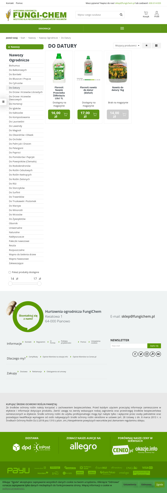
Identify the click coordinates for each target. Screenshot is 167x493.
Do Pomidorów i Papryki (22, 157)
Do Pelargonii (16, 148)
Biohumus (14, 65)
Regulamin (40, 342)
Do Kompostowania (19, 117)
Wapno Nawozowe (19, 258)
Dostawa (23, 371)
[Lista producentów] (127, 45)
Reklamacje (37, 371)
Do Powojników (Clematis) (23, 161)
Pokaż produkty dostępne (24, 272)
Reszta (12, 245)
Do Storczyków (17, 188)
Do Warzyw (15, 205)
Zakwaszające (16, 263)
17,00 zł (85, 114)
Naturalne (14, 232)
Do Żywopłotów (17, 218)
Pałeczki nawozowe (19, 241)
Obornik (13, 223)
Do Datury (14, 87)
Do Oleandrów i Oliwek (21, 134)
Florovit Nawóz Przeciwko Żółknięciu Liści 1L (59, 93)
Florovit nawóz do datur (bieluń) (88, 90)
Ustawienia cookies (95, 342)
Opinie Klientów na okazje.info (55, 357)
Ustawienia (129, 484)
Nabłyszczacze (16, 236)
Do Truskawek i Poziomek (22, 201)
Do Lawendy (15, 125)
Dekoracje (45, 28)
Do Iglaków (15, 108)
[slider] (10, 284)
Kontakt (10, 3)
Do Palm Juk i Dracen (20, 143)
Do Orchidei (15, 139)
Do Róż (12, 183)
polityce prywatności (13, 488)
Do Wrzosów (15, 214)
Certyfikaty (33, 357)
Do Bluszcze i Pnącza (20, 78)
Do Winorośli (16, 210)
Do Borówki (15, 74)
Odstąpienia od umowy (56, 371)
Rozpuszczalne (16, 250)
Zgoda (159, 484)
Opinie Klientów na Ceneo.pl (84, 357)
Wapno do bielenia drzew (22, 254)
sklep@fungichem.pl (125, 3)
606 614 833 (155, 3)
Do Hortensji (15, 103)
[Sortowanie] (146, 45)
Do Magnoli (15, 130)
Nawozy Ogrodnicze (19, 57)
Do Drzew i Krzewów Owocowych (20, 98)
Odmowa (146, 484)
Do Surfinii (14, 192)
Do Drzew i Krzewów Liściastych (26, 92)
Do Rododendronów (19, 165)
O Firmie (52, 342)
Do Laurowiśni (16, 121)
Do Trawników (16, 196)
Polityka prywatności (66, 342)
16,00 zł (56, 114)
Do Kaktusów (16, 112)
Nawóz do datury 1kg (118, 89)
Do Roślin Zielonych (19, 179)
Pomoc (19, 3)
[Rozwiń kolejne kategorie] (122, 28)
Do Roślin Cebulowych (20, 170)
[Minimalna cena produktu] (12, 278)
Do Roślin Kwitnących (20, 174)
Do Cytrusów (16, 83)
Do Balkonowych (18, 69)
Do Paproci (15, 152)
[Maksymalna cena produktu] (35, 278)
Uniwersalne (15, 227)
